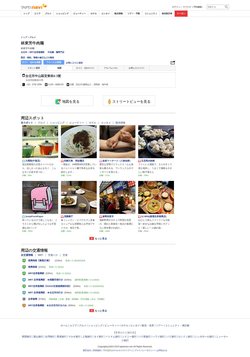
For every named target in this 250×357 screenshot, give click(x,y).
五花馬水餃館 (146, 160)
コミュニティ (151, 13)
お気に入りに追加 (74, 63)
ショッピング (62, 13)
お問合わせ (162, 350)
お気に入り (136, 68)
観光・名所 (148, 325)
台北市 (24, 52)
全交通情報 (27, 255)
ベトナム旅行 (113, 336)
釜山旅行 (38, 336)
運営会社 (87, 350)
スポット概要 (33, 68)
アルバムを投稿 (54, 62)
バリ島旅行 (145, 336)
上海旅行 (87, 336)
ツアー (159, 325)
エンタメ (105, 13)
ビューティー (79, 13)
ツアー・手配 (133, 13)
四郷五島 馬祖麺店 (72, 160)
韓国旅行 (27, 336)
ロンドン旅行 (185, 336)
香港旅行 (61, 336)
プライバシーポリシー (144, 350)
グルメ (48, 13)
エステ (122, 350)
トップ (26, 13)
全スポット (27, 122)
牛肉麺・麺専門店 (56, 52)
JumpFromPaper (32, 216)
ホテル (93, 13)
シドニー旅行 (129, 336)
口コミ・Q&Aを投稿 (31, 62)
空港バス (53, 255)
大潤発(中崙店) (31, 160)
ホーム (64, 325)
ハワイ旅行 (159, 336)
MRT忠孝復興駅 (37, 52)
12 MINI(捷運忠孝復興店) (152, 216)
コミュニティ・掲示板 (177, 325)
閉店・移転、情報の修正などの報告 (37, 57)
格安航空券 (167, 13)
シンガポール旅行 (204, 336)
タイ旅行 (99, 336)
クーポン (181, 13)
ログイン (176, 7)
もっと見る (101, 238)
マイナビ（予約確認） (193, 7)
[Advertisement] (125, 26)
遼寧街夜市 (106, 216)
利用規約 (97, 350)
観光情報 (118, 13)
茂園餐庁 (67, 216)
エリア (37, 13)
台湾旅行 (50, 336)
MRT (41, 255)
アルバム (111, 68)
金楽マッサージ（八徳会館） (115, 160)
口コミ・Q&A (85, 68)
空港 (65, 255)
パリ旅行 (171, 336)
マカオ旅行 (74, 336)
